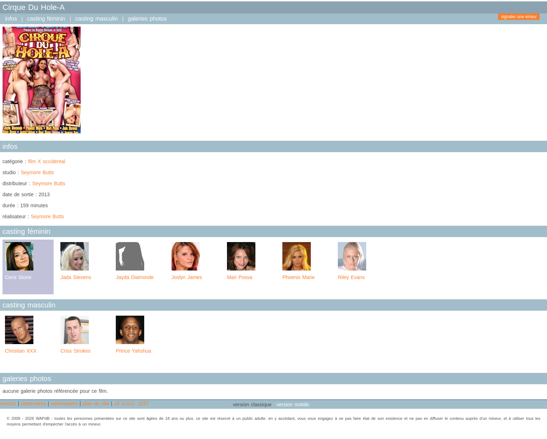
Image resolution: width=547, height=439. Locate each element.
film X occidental (46, 161)
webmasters (64, 403)
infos (11, 19)
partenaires (33, 403)
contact (8, 403)
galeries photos (147, 19)
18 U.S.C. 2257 (131, 403)
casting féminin (46, 19)
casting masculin (96, 19)
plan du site (96, 403)
